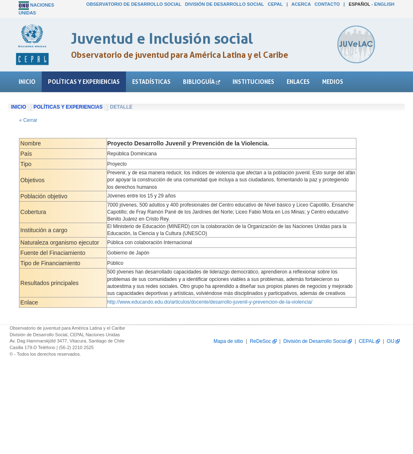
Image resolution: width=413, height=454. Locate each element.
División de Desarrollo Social (224, 4)
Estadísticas (151, 81)
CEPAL (275, 4)
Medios (332, 81)
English (384, 4)
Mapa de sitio (228, 341)
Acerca (301, 4)
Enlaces (298, 81)
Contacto (326, 4)
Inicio (27, 81)
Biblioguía (201, 81)
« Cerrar (28, 120)
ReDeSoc (263, 341)
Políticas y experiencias (84, 81)
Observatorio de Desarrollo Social (133, 4)
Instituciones (253, 81)
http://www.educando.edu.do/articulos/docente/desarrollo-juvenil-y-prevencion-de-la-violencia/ (209, 302)
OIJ (393, 341)
